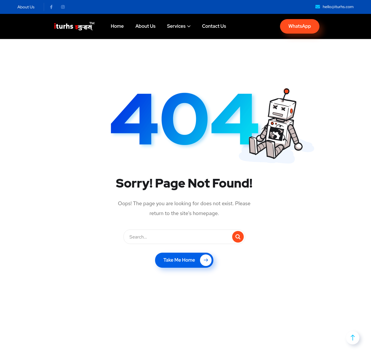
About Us (145, 26)
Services (176, 26)
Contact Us (214, 26)
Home (117, 26)
